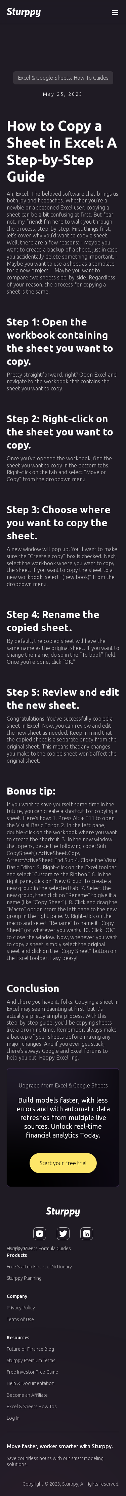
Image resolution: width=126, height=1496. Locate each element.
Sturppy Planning (24, 1278)
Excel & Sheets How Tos (32, 1406)
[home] (24, 12)
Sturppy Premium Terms (31, 1360)
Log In (13, 1418)
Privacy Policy (21, 1307)
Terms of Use (20, 1319)
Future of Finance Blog (30, 1349)
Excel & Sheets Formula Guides (39, 1248)
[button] (115, 12)
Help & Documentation (30, 1383)
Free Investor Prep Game (32, 1372)
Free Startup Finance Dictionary (39, 1266)
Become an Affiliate (27, 1395)
